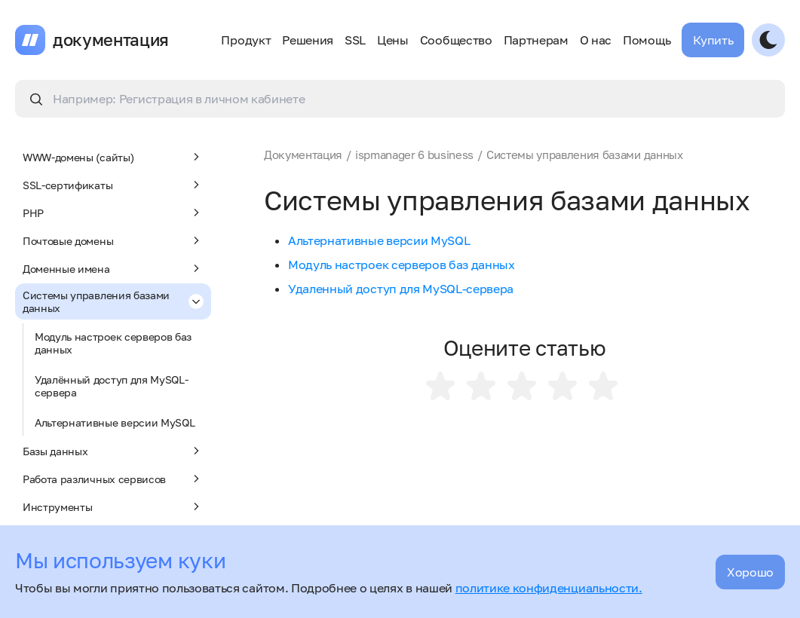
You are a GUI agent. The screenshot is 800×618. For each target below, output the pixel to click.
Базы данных (113, 450)
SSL (355, 39)
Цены (393, 39)
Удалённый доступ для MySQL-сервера (111, 386)
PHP (113, 212)
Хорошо (750, 572)
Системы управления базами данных (113, 301)
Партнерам (536, 39)
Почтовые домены (113, 240)
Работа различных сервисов (113, 478)
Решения (307, 39)
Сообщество (456, 39)
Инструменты (113, 506)
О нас (595, 39)
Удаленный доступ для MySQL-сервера (400, 288)
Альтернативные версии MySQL (115, 422)
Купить (713, 39)
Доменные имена (113, 268)
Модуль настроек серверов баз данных (113, 343)
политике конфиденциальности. (548, 587)
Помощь (646, 39)
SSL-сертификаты (113, 184)
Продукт (246, 39)
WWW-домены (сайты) (113, 156)
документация (111, 40)
